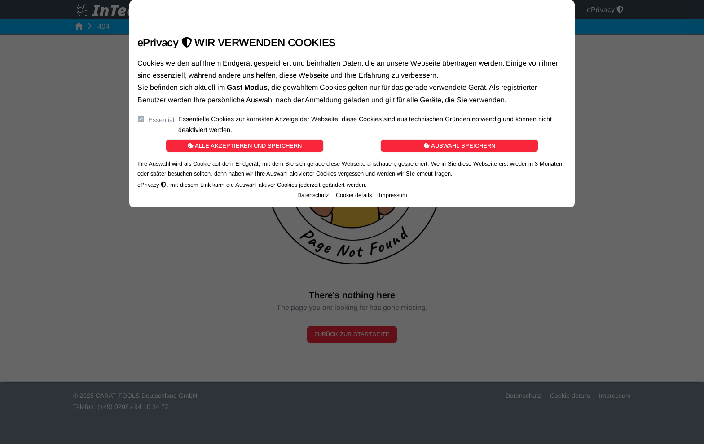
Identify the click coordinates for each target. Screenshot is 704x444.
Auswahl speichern (459, 145)
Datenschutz (313, 195)
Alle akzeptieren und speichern (245, 145)
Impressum (393, 195)
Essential (161, 119)
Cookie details (354, 195)
